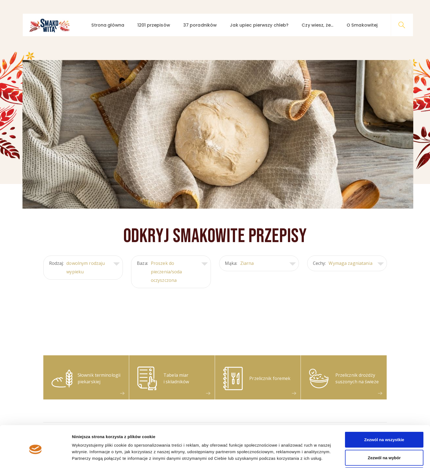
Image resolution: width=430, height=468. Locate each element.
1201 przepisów (153, 25)
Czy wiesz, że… (317, 25)
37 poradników (200, 25)
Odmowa (384, 453)
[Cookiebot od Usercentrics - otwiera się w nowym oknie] (36, 457)
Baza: (172, 272)
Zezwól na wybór (384, 435)
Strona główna (108, 25)
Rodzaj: (84, 267)
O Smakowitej (362, 25)
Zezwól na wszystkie (384, 417)
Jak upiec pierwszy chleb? (259, 25)
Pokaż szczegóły (292, 454)
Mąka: (260, 263)
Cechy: (348, 263)
